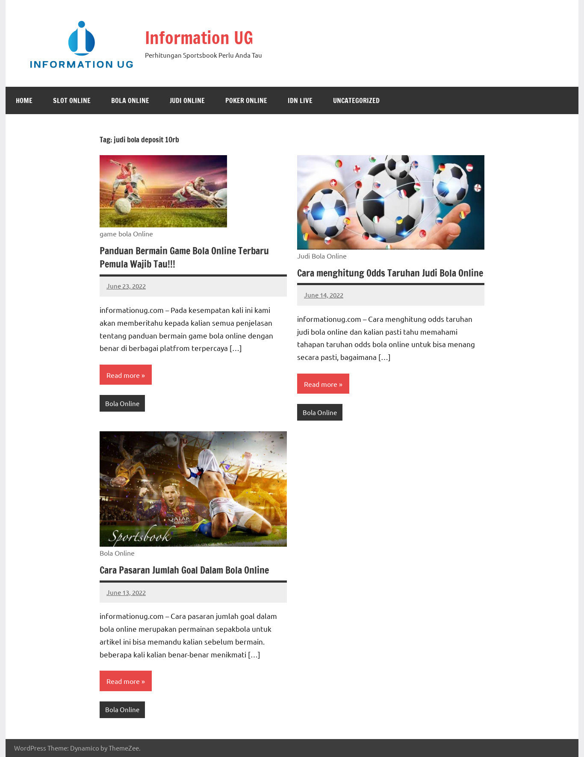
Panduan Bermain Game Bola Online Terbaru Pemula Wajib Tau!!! (184, 257)
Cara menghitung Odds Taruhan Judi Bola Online (390, 273)
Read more (123, 375)
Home (24, 100)
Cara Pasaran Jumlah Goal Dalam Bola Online (184, 570)
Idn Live (300, 100)
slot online (72, 100)
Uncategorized (356, 100)
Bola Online (130, 100)
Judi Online (187, 100)
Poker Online (246, 100)
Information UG (199, 37)
